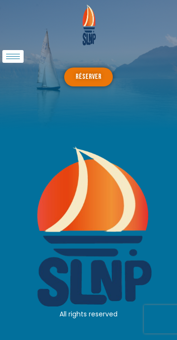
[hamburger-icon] (13, 56)
